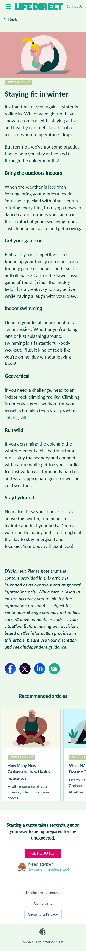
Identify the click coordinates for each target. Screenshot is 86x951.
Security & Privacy (43, 914)
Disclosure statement (43, 893)
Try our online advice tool (48, 869)
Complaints (43, 903)
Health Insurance (18, 82)
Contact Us (74, 6)
